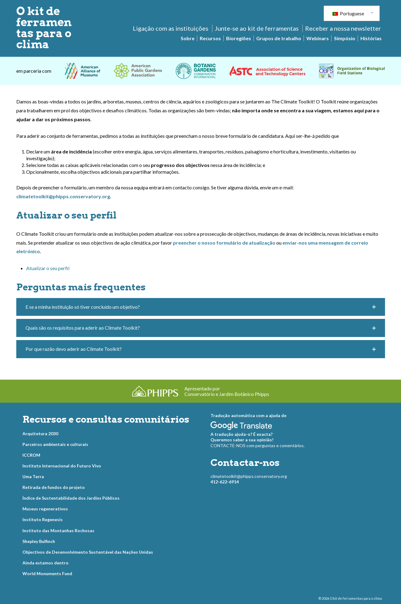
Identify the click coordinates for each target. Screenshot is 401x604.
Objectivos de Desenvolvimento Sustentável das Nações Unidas (87, 552)
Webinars (317, 38)
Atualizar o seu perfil (47, 268)
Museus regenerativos (45, 508)
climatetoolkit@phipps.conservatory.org (248, 476)
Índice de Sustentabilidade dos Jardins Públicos (71, 498)
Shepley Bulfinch (38, 541)
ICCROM (31, 455)
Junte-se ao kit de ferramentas (257, 28)
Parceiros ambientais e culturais (55, 444)
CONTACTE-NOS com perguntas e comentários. (257, 445)
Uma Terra (33, 476)
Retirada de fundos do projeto (53, 487)
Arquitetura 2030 (40, 433)
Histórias (371, 38)
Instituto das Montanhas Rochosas (58, 530)
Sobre (188, 38)
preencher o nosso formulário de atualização (224, 243)
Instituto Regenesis (42, 519)
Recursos (210, 38)
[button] (200, 307)
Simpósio (344, 38)
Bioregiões (238, 38)
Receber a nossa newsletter (343, 28)
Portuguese (348, 13)
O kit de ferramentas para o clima (44, 27)
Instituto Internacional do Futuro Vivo (61, 465)
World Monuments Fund (47, 573)
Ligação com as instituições (170, 28)
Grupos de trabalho (278, 38)
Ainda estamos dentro (45, 562)
